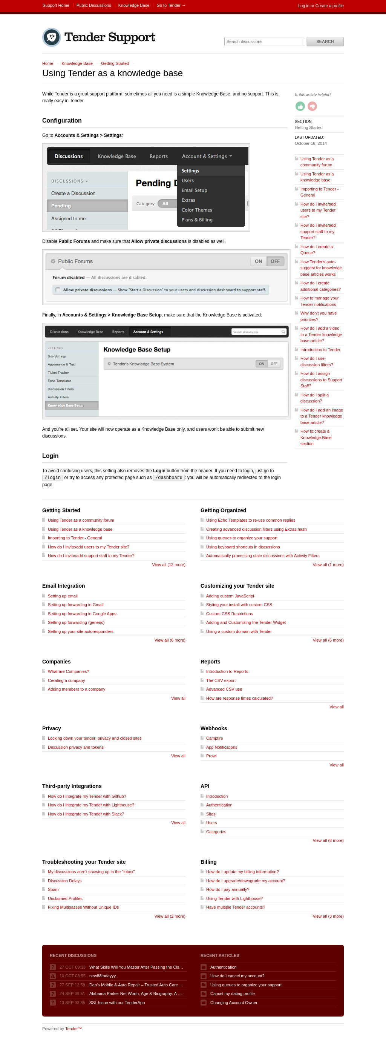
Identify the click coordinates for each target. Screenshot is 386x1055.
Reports (211, 661)
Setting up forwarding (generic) (76, 622)
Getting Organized (223, 510)
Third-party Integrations (72, 786)
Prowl (211, 755)
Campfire (214, 738)
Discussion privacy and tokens (76, 747)
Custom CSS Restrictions (229, 613)
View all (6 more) (170, 639)
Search (325, 41)
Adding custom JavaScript (230, 595)
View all (178, 698)
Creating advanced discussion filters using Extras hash (256, 529)
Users (211, 822)
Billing (209, 861)
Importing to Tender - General (75, 537)
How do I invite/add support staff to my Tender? (318, 231)
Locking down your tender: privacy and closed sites (95, 738)
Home (47, 63)
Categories (216, 831)
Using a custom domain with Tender (239, 631)
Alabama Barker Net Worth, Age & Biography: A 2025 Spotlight (136, 993)
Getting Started (115, 63)
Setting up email (63, 595)
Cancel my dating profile (232, 993)
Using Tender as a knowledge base (80, 529)
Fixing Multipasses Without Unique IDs (83, 907)
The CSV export (221, 680)
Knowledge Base (134, 5)
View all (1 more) (328, 564)
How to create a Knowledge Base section (316, 437)
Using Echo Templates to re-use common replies (250, 520)
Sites (210, 813)
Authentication (219, 804)
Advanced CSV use (224, 688)
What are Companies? (68, 671)
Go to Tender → (170, 5)
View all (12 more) (168, 564)
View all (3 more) (328, 916)
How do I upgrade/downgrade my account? (245, 880)
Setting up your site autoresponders (80, 631)
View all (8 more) (328, 840)
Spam (53, 889)
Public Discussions (94, 5)
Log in (303, 5)
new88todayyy (102, 975)
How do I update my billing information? (242, 871)
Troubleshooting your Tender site (84, 861)
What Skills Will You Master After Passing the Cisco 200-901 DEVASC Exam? (136, 966)
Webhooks (214, 728)
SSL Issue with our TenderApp (117, 1002)
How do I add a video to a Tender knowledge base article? (321, 334)
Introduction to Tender (320, 349)
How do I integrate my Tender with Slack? (86, 813)
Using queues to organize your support (241, 537)
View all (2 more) (170, 916)
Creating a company (66, 680)
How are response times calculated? (239, 698)
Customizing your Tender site (237, 585)
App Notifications (221, 747)
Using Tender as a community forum (81, 520)
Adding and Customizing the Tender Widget (246, 622)
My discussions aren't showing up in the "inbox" (91, 871)
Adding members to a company (76, 688)
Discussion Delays (65, 880)
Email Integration (63, 585)
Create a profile (330, 5)
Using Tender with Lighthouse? (234, 898)
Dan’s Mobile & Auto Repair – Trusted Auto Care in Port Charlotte (136, 984)
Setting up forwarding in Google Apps (82, 613)
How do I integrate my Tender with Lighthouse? (91, 804)
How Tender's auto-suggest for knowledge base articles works (321, 268)
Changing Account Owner (233, 1002)
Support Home (56, 5)
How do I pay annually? (227, 889)
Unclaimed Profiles (65, 898)
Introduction (217, 796)
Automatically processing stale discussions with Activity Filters (263, 555)
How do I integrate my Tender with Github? (87, 796)
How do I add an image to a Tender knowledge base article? (321, 416)
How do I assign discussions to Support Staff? (321, 379)
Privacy (51, 728)
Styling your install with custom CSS (239, 604)
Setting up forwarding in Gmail (75, 604)
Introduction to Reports (227, 671)
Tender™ (73, 1028)
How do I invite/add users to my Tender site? (318, 210)
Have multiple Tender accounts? (235, 907)
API (205, 786)
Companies (56, 661)
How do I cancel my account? (237, 975)
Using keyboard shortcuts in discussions (243, 546)
